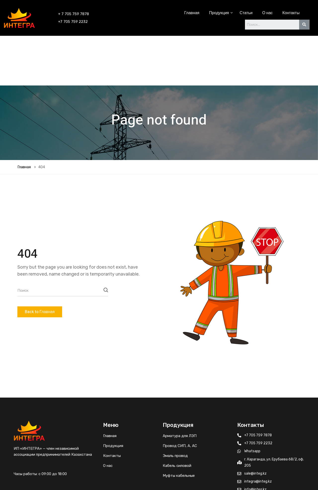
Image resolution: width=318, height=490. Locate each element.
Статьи (246, 13)
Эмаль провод (175, 406)
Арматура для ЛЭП (180, 386)
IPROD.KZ (82, 477)
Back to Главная (40, 262)
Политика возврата (280, 477)
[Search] (304, 25)
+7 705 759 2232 (73, 21)
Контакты (291, 13)
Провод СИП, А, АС (180, 396)
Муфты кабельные (179, 426)
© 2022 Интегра (241, 477)
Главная (191, 13)
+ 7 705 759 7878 (73, 14)
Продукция (219, 13)
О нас (267, 13)
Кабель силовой (177, 416)
